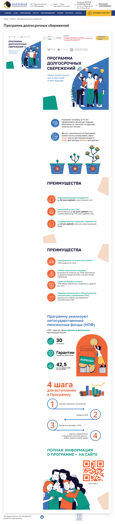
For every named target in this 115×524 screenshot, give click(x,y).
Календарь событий (98, 13)
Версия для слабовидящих (103, 5)
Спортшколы (25, 13)
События (12, 19)
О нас (15, 13)
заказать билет (101, 38)
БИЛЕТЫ (79, 13)
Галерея (60, 13)
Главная (8, 13)
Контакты (69, 13)
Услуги (36, 13)
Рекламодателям (48, 13)
